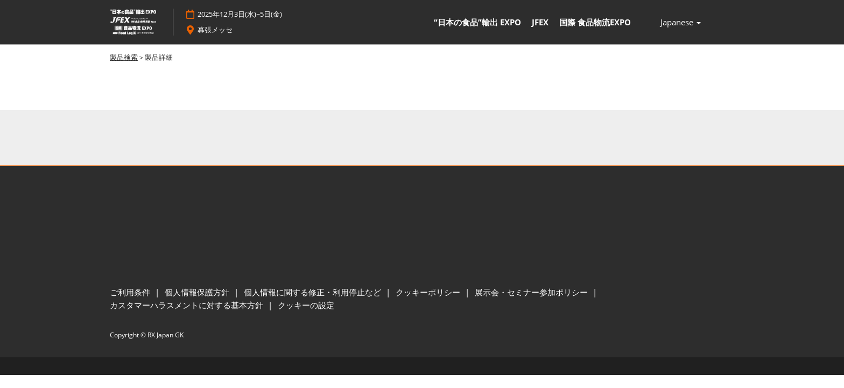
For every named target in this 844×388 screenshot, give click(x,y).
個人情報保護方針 (198, 292)
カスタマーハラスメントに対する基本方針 (187, 305)
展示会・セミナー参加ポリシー (532, 292)
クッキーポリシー (429, 292)
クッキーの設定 (306, 305)
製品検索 (124, 58)
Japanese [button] (680, 22)
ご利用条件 (131, 292)
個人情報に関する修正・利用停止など (313, 292)
